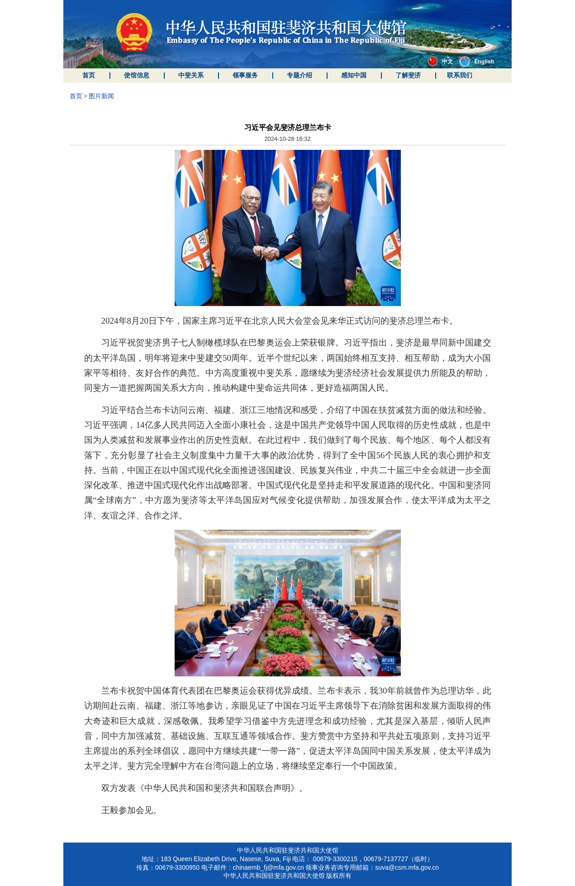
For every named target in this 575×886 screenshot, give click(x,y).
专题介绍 (299, 75)
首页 (88, 75)
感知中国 (353, 75)
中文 (440, 61)
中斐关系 (191, 75)
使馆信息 (136, 75)
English (476, 61)
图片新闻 (101, 96)
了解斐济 (408, 75)
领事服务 (245, 75)
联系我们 (459, 75)
